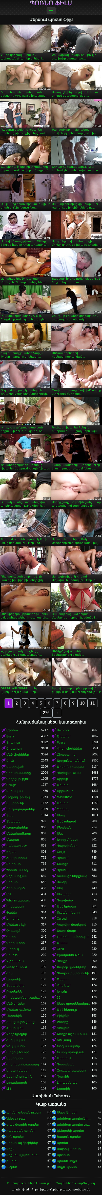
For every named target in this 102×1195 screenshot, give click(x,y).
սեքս (10, 1149)
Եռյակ (11, 852)
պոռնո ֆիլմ (51, 3)
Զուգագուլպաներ (20, 809)
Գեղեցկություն (18, 779)
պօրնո (11, 1167)
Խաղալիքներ (17, 827)
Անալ (61, 815)
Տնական (13, 821)
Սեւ (60, 833)
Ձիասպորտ (66, 754)
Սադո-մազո (66, 931)
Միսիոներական (70, 767)
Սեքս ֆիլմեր (67, 1112)
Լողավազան (16, 1082)
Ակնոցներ (14, 1058)
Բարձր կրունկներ (71, 967)
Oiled (60, 949)
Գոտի (11, 937)
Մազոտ (12, 839)
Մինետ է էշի (16, 924)
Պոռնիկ (63, 809)
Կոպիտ (63, 1028)
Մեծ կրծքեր (66, 906)
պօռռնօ (63, 1155)
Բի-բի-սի (13, 864)
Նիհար (12, 882)
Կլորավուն (15, 961)
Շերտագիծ (15, 888)
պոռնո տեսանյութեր (23, 1112)
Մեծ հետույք (67, 1010)
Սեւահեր (64, 894)
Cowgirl (11, 785)
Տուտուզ (13, 742)
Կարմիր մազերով (71, 924)
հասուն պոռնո (69, 1137)
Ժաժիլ (62, 882)
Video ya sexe (15, 1118)
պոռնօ (62, 1143)
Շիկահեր (14, 748)
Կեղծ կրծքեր (16, 1034)
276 (46, 713)
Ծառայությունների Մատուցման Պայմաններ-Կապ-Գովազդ (51, 1183)
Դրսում (63, 870)
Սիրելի (62, 779)
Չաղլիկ (63, 1076)
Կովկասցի (15, 906)
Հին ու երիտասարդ (22, 1064)
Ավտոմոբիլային (19, 1076)
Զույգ (61, 852)
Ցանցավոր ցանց (20, 1022)
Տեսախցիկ (15, 985)
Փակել (11, 912)
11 (92, 703)
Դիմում (63, 858)
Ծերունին (14, 1016)
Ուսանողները (68, 912)
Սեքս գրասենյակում (73, 1003)
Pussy (61, 742)
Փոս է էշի (64, 985)
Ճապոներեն (16, 858)
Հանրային (15, 1028)
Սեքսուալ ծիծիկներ (22, 1143)
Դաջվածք (65, 900)
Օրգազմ (13, 931)
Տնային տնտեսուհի (73, 973)
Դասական (65, 1064)
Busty (10, 736)
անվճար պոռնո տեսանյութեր (74, 1124)
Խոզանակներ (68, 1046)
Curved (62, 918)
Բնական (64, 827)
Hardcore (63, 730)
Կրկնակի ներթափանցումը (23, 997)
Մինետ (12, 730)
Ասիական (14, 791)
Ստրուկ (12, 949)
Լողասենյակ (67, 1082)
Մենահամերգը (18, 833)
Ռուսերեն (14, 991)
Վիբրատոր (15, 943)
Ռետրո (63, 979)
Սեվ (60, 888)
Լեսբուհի (13, 979)
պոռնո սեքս (67, 1161)
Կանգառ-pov (16, 846)
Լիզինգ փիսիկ (18, 797)
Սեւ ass (11, 955)
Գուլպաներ (15, 1046)
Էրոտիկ (12, 918)
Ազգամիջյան (16, 876)
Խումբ (62, 991)
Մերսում (64, 1058)
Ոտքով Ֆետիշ (17, 1052)
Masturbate (64, 797)
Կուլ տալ (64, 1040)
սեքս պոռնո (67, 1167)
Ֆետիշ (62, 1022)
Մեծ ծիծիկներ (17, 754)
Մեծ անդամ (66, 821)
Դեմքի (62, 961)
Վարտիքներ (67, 846)
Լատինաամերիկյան (74, 937)
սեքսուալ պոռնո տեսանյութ (23, 1155)
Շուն (10, 761)
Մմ (8, 894)
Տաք (9, 815)
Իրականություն (70, 955)
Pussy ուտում (16, 967)
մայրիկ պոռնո (69, 1149)
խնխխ (11, 1161)
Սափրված (15, 767)
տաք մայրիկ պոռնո (22, 1124)
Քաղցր (62, 864)
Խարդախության (70, 1052)
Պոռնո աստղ (17, 870)
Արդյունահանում (71, 761)
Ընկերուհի (15, 803)
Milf (8, 1088)
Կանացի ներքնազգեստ (74, 876)
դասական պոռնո (20, 1130)
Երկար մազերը (19, 1070)
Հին (9, 973)
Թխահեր (64, 736)
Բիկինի (63, 1016)
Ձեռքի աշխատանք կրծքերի (74, 1034)
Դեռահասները (18, 773)
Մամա (62, 943)
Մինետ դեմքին (18, 1010)
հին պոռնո (15, 1137)
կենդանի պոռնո (70, 1130)
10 (82, 703)
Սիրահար (65, 791)
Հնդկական (15, 1040)
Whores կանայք (18, 900)
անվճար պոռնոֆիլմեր (74, 1118)
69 (58, 997)
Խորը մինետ (67, 839)
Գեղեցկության (69, 773)
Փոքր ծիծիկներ (69, 748)
